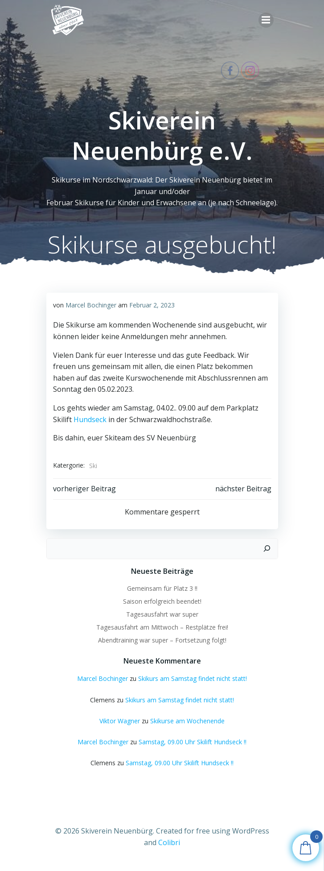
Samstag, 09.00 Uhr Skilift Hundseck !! (192, 742)
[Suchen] (267, 549)
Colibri (169, 842)
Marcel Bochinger (91, 305)
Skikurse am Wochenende (187, 721)
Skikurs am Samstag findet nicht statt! (192, 678)
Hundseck (90, 419)
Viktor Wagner (119, 721)
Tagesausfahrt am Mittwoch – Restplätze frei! (162, 627)
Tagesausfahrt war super (162, 614)
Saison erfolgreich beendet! (162, 601)
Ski (93, 465)
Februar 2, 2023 (152, 305)
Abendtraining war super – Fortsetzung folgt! (162, 640)
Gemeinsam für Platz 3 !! (162, 588)
